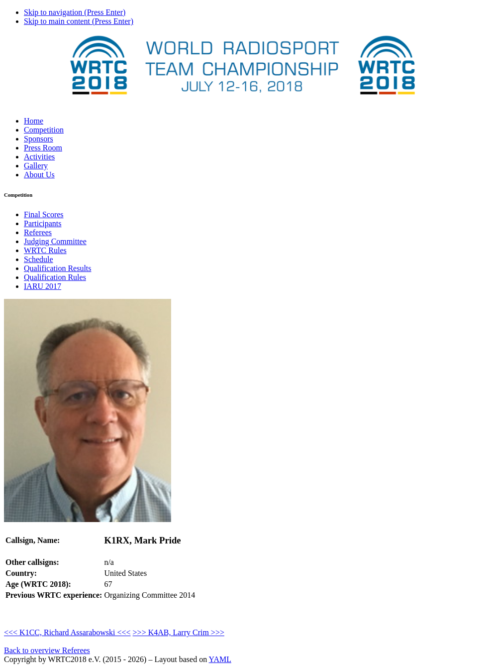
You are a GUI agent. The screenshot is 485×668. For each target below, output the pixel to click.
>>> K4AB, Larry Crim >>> (178, 632)
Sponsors (38, 138)
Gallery (36, 165)
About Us (39, 174)
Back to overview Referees (47, 650)
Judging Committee (55, 241)
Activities (39, 156)
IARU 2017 (42, 286)
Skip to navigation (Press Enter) (74, 12)
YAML (220, 659)
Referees (38, 232)
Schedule (38, 259)
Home (33, 121)
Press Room (43, 147)
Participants (43, 223)
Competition (44, 130)
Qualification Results (58, 268)
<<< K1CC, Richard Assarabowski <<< (67, 632)
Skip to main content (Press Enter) (78, 21)
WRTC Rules (45, 250)
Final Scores (44, 214)
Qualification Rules (55, 277)
